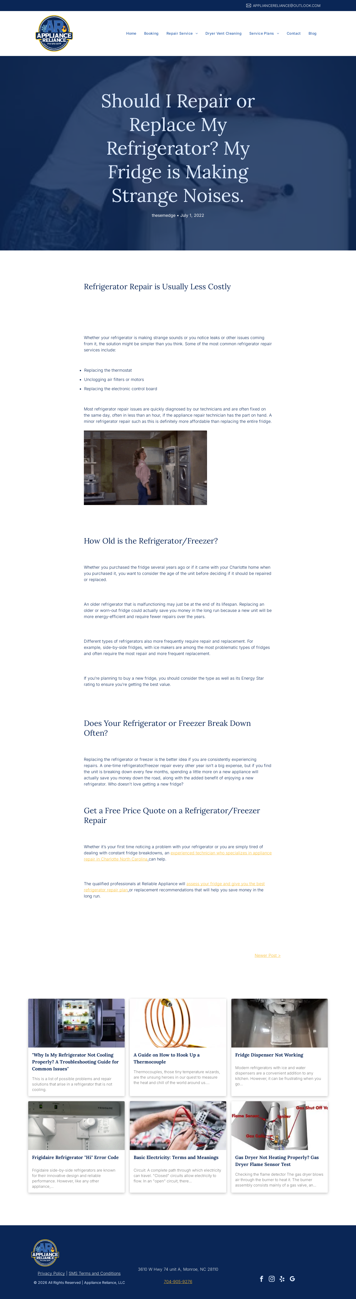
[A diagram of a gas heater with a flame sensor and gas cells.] (279, 1125)
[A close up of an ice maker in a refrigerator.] (279, 1023)
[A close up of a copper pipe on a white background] (178, 1023)
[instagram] (271, 1279)
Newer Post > (268, 955)
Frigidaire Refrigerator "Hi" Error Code (75, 1157)
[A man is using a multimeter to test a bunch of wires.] (178, 1125)
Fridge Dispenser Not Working (269, 1055)
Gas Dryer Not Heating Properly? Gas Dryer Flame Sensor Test (277, 1160)
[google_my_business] (292, 1279)
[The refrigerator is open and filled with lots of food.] (76, 1023)
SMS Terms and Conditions (95, 1273)
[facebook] (261, 1279)
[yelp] (282, 1279)
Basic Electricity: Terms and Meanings (176, 1157)
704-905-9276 (178, 1281)
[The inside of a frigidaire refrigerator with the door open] (76, 1125)
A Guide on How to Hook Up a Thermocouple (167, 1058)
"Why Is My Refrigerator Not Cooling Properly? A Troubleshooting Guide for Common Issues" (75, 1062)
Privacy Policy (51, 1273)
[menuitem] (131, 33)
